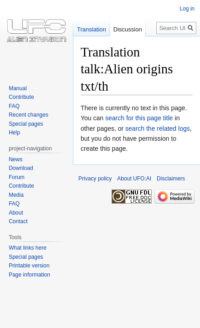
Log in (187, 8)
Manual (17, 88)
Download (21, 168)
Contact (18, 221)
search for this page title (139, 118)
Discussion (127, 29)
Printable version (29, 265)
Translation (91, 29)
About (16, 213)
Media (16, 195)
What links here (27, 248)
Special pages (26, 124)
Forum (17, 177)
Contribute (21, 97)
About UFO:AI (134, 178)
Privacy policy (95, 178)
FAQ (14, 106)
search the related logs (157, 128)
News (15, 159)
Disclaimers (171, 178)
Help (14, 132)
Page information (29, 275)
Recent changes (28, 115)
